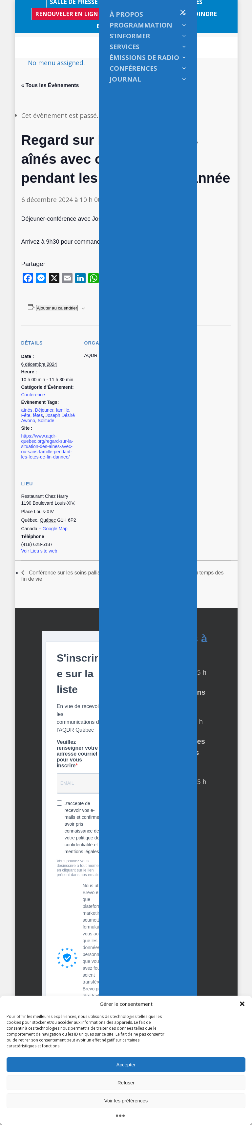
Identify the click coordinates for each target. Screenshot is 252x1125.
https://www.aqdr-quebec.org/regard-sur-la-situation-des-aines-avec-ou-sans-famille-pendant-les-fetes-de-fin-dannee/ (47, 446)
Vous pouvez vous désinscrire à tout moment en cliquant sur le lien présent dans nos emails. (79, 868)
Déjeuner (44, 410)
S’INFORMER (130, 35)
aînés (26, 410)
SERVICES (124, 46)
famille (62, 410)
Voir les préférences (126, 1100)
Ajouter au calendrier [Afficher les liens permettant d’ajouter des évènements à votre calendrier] (57, 308)
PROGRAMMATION (141, 25)
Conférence (33, 394)
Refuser (126, 1082)
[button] (242, 1004)
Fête (26, 415)
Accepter (126, 1064)
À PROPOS (126, 14)
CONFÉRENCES (133, 68)
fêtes (38, 415)
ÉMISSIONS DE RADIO (144, 57)
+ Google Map (52, 528)
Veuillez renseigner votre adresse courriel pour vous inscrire (77, 753)
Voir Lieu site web (39, 550)
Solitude (46, 420)
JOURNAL (125, 79)
